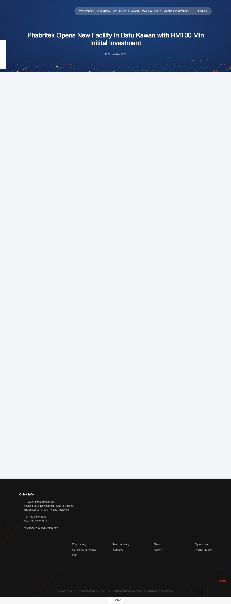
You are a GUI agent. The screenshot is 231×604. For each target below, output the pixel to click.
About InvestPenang (176, 11)
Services (118, 550)
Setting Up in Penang (126, 11)
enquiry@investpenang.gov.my (41, 528)
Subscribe (222, 564)
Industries (103, 11)
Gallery (158, 550)
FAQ (74, 555)
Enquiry (222, 576)
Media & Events (151, 11)
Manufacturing (121, 544)
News (157, 544)
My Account (202, 544)
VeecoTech (166, 591)
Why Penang (86, 11)
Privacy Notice (203, 550)
